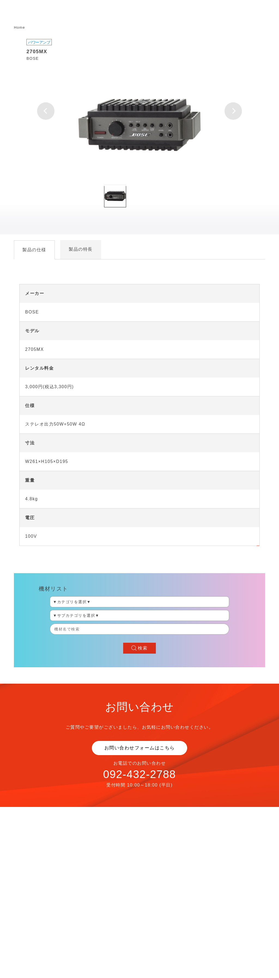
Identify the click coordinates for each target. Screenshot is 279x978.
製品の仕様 (34, 249)
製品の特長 (81, 249)
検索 (142, 648)
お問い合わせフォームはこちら (139, 747)
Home (19, 27)
